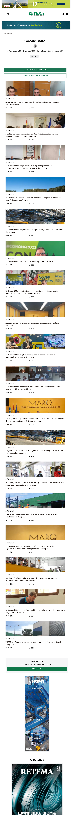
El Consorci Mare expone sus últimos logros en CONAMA (29, 261)
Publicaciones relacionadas (35, 75)
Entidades (9, 33)
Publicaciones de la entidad (35, 70)
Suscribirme (37, 669)
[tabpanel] (35, 368)
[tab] (35, 70)
